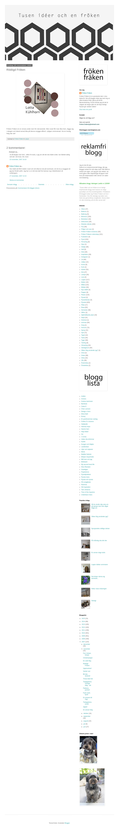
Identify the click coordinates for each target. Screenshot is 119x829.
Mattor (83, 282)
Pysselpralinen (86, 474)
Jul (82, 259)
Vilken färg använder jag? (89, 350)
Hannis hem (85, 429)
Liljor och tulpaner (87, 449)
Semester (84, 310)
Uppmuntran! (87, 668)
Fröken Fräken (14, 166)
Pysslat (83, 302)
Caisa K (83, 406)
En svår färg (87, 661)
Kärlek (83, 269)
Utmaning (84, 345)
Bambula (84, 404)
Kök (82, 272)
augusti (86, 721)
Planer (83, 295)
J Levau (83, 437)
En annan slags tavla (98, 552)
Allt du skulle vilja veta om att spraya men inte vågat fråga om (99, 506)
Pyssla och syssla (87, 479)
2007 (83, 642)
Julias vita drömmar (87, 439)
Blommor (84, 216)
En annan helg (88, 710)
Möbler (83, 287)
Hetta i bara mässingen (99, 589)
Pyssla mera (85, 477)
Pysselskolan (85, 300)
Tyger (83, 340)
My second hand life (87, 464)
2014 (83, 621)
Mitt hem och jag (86, 459)
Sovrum (83, 327)
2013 (83, 624)
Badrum (83, 211)
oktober (86, 713)
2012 (83, 627)
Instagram (84, 257)
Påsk (83, 305)
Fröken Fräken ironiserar (89, 232)
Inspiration (84, 254)
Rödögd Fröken (86, 664)
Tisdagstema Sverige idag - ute (87, 683)
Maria (83, 452)
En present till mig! (87, 698)
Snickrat (84, 320)
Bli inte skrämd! (86, 675)
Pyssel (83, 297)
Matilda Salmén (86, 454)
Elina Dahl (84, 414)
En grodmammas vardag (89, 419)
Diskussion (84, 222)
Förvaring (84, 242)
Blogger (67, 823)
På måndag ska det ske (99, 540)
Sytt (82, 333)
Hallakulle (84, 424)
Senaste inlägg (12, 184)
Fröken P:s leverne (87, 421)
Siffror (83, 312)
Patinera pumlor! (86, 689)
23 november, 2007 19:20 (18, 159)
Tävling (83, 343)
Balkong (84, 214)
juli (84, 724)
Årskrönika (84, 363)
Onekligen (84, 469)
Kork (82, 267)
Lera (82, 277)
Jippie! (85, 707)
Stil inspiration (85, 487)
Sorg (82, 325)
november (86, 649)
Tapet (83, 335)
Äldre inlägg (70, 184)
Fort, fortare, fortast (87, 654)
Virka (83, 358)
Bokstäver (84, 219)
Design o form (85, 411)
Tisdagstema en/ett (87, 703)
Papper (83, 292)
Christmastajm (88, 658)
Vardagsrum (85, 348)
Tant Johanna (85, 490)
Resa (83, 307)
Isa (82, 434)
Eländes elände (86, 224)
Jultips (83, 262)
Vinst (82, 353)
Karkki (83, 442)
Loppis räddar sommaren (99, 564)
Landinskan (85, 447)
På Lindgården (86, 482)
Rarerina (84, 484)
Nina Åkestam (85, 467)
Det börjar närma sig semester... (98, 577)
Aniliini (83, 396)
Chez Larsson (85, 409)
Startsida (41, 184)
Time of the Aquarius (88, 492)
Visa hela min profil (85, 109)
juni (84, 727)
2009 (83, 636)
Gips (82, 244)
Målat (83, 285)
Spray (83, 330)
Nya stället (84, 290)
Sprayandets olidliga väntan (100, 528)
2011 (83, 630)
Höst (82, 252)
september (86, 716)
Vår (82, 360)
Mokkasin (84, 462)
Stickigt (93, 601)
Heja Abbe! (85, 432)
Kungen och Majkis (87, 444)
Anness (83, 399)
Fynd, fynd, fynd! (86, 693)
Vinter (83, 355)
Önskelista (84, 365)
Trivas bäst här (88, 679)
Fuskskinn (84, 237)
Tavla (83, 338)
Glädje (83, 247)
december (86, 644)
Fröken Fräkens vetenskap (90, 234)
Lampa (83, 274)
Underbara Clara (86, 495)
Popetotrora (85, 472)
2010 (83, 633)
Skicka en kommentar (17, 180)
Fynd (83, 239)
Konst (83, 264)
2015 (83, 618)
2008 (83, 639)
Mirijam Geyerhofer (87, 457)
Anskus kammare (87, 401)
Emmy (83, 416)
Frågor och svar (86, 229)
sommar (84, 322)
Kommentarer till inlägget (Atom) (28, 188)
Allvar (83, 209)
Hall (82, 249)
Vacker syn (86, 671)
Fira (82, 227)
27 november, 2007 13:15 (18, 176)
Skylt (82, 317)
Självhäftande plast (87, 315)
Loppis (83, 280)
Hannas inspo (85, 426)
